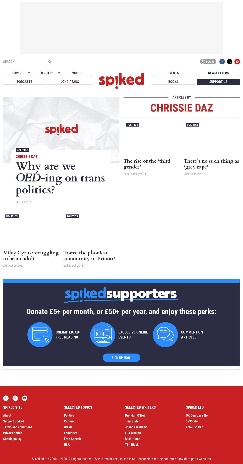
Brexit (68, 427)
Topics (17, 73)
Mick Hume (132, 439)
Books (173, 82)
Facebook (222, 61)
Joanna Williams (136, 427)
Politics (22, 150)
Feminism (70, 433)
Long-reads (70, 82)
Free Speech (72, 439)
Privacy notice (12, 433)
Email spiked (194, 427)
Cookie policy (12, 439)
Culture (69, 421)
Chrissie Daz (27, 156)
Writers (47, 73)
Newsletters (218, 73)
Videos (77, 73)
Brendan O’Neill (135, 415)
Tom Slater (132, 421)
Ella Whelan (133, 433)
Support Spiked (13, 421)
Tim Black (132, 445)
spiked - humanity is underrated (121, 81)
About (7, 415)
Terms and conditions (17, 427)
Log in (207, 62)
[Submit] (49, 61)
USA (67, 445)
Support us (218, 82)
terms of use (109, 459)
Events (173, 73)
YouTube (237, 61)
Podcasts (24, 82)
